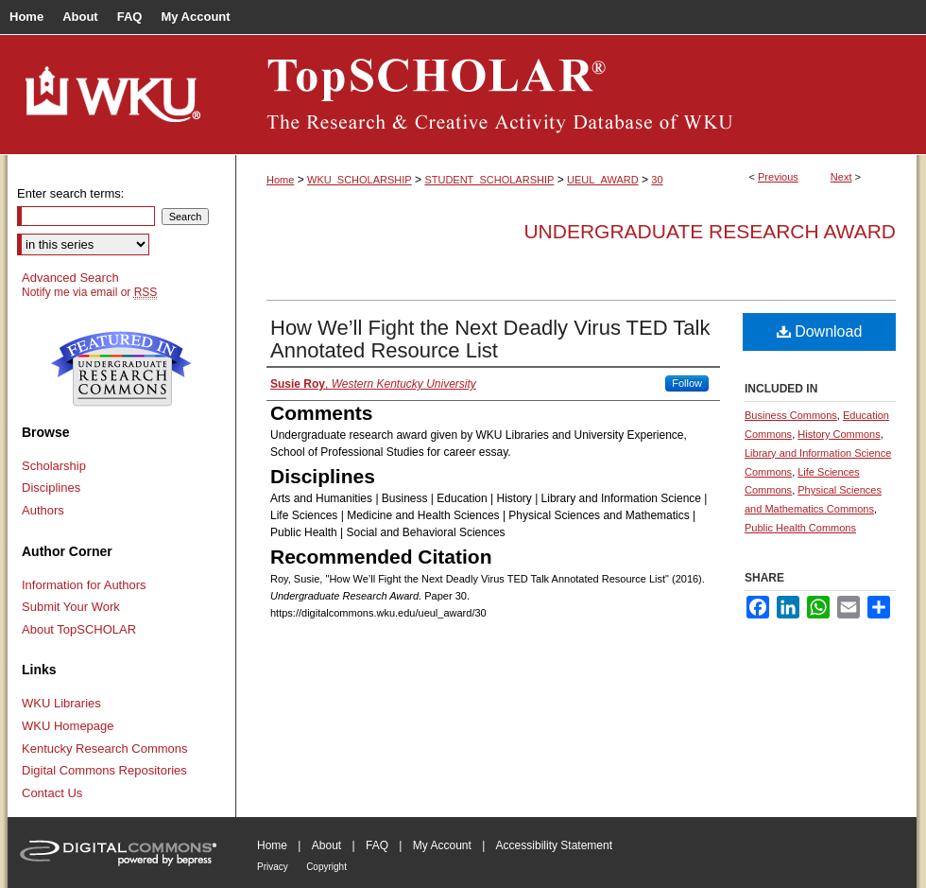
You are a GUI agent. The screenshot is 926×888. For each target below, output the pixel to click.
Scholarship (54, 466)
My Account (442, 845)
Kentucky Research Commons (105, 748)
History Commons (838, 434)
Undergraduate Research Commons (120, 369)
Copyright (326, 867)
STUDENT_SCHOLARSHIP (489, 179)
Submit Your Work (71, 607)
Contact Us (52, 793)
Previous (778, 177)
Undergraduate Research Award (709, 231)
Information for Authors (84, 585)
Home (280, 179)
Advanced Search (70, 277)
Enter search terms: (70, 193)
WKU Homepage (68, 726)
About (326, 845)
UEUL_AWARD (603, 179)
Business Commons (791, 415)
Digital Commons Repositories (104, 770)
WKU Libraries (61, 703)
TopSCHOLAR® (576, 94)
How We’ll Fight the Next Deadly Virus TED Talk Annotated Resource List (490, 339)
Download (820, 331)
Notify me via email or (89, 292)
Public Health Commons (800, 527)
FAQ (377, 845)
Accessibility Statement (554, 845)
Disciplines (51, 487)
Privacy (272, 867)
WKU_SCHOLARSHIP (359, 179)
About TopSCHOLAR (79, 629)
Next (841, 177)
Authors (43, 510)
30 (656, 179)
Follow (687, 383)
